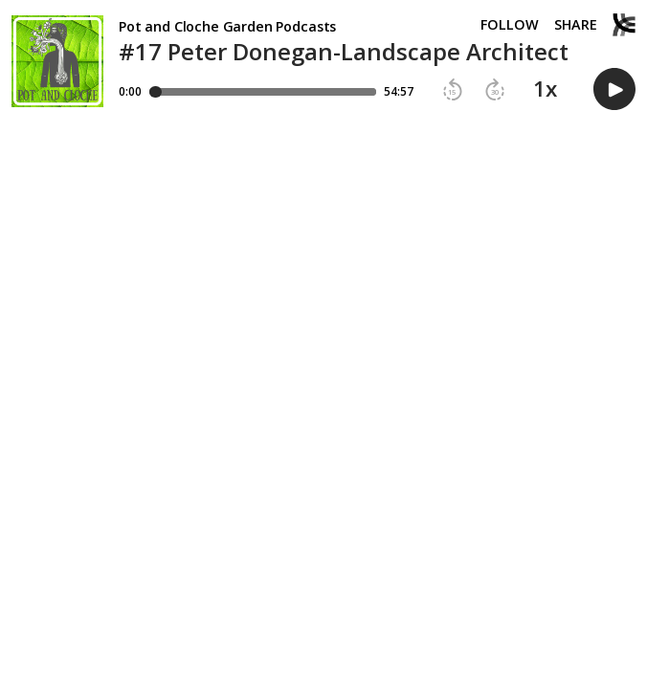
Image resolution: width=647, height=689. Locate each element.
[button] (452, 90)
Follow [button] (509, 25)
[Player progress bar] (262, 92)
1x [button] (545, 89)
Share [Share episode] (575, 25)
